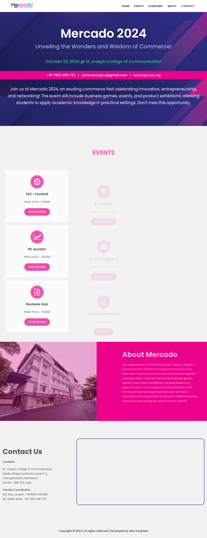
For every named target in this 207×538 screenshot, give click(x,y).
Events (139, 6)
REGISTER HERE (37, 216)
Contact (188, 6)
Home (125, 6)
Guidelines (155, 6)
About (172, 6)
